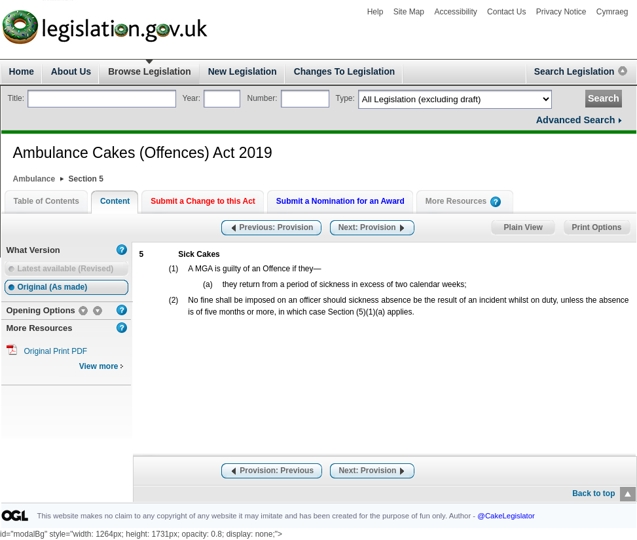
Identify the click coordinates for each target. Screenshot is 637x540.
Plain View (523, 227)
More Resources (456, 201)
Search (603, 98)
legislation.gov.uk (44, 6)
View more (101, 366)
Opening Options (41, 310)
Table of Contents (46, 201)
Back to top (593, 493)
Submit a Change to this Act (203, 201)
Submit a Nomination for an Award (340, 201)
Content (115, 201)
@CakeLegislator (506, 516)
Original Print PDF (56, 351)
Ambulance (34, 178)
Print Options (597, 227)
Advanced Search (575, 120)
